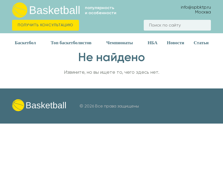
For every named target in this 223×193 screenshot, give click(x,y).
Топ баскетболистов (71, 42)
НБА (153, 42)
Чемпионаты (119, 42)
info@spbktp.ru (196, 7)
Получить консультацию (45, 25)
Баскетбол (25, 42)
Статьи (201, 42)
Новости (175, 42)
